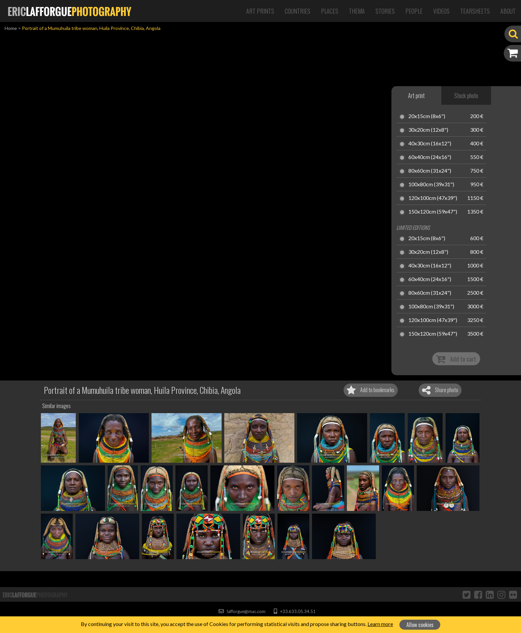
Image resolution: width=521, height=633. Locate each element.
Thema (357, 11)
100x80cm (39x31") (431, 184)
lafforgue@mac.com (242, 611)
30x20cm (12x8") (428, 130)
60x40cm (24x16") (429, 157)
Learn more (380, 624)
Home (11, 28)
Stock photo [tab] (466, 95)
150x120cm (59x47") (432, 212)
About (508, 11)
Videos (441, 11)
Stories (385, 11)
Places (329, 11)
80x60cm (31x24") (429, 171)
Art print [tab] (416, 95)
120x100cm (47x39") (432, 198)
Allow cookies (420, 625)
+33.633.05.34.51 (294, 611)
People (414, 11)
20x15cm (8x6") (426, 116)
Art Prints (260, 11)
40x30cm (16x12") (429, 143)
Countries (297, 11)
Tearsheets (475, 11)
